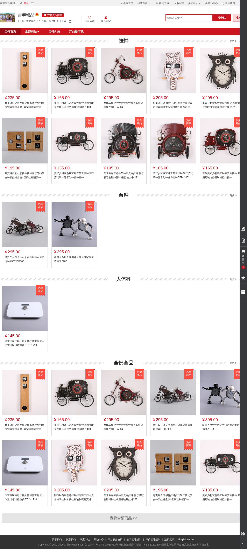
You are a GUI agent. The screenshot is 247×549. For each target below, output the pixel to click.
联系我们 (71, 539)
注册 (33, 3)
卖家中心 (194, 3)
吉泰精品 (26, 15)
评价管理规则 (153, 539)
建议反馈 (169, 539)
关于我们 (57, 539)
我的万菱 (144, 3)
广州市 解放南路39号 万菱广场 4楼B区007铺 (42, 21)
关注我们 (228, 3)
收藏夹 (179, 3)
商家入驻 (85, 539)
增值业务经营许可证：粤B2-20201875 (140, 544)
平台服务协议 (115, 539)
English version (186, 539)
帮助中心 (211, 3)
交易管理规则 (134, 539)
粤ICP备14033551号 (107, 544)
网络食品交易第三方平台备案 (193, 544)
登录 (26, 3)
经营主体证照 (168, 544)
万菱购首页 (127, 3)
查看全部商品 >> (123, 518)
